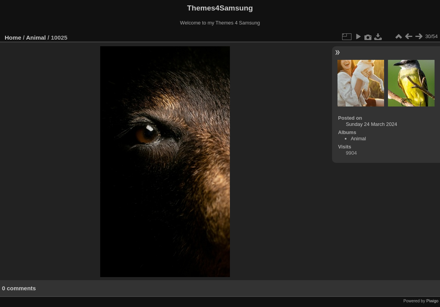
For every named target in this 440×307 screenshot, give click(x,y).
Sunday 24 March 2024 (371, 124)
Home (13, 37)
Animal (36, 37)
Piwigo (432, 300)
